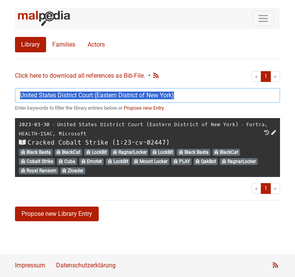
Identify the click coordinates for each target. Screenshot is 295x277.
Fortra (255, 124)
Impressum (30, 265)
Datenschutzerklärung (86, 265)
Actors (96, 44)
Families (63, 44)
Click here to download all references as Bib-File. (80, 75)
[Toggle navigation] (263, 18)
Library (30, 44)
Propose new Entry (144, 108)
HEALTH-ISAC (36, 133)
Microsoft (72, 133)
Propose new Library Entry (57, 213)
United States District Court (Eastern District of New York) (148, 124)
